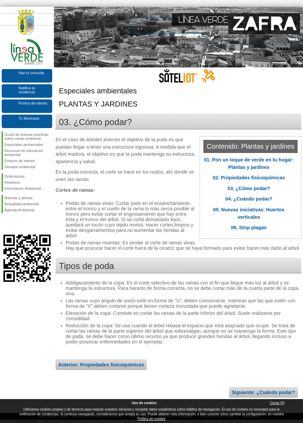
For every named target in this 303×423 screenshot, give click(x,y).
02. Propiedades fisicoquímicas (249, 177)
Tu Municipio (29, 118)
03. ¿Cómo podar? (249, 188)
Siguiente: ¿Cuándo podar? (263, 392)
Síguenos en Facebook (6, 224)
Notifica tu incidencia (27, 90)
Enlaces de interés (19, 161)
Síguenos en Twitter (17, 224)
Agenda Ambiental (19, 210)
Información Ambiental (22, 188)
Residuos (12, 182)
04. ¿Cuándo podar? (248, 199)
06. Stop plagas (249, 227)
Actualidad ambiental (21, 204)
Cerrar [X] (277, 403)
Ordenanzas (14, 176)
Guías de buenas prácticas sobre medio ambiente (26, 136)
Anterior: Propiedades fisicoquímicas (101, 364)
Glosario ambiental (19, 167)
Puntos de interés (33, 103)
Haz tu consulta (31, 73)
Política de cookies (151, 419)
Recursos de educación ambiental (23, 153)
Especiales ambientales (23, 145)
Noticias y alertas (18, 198)
